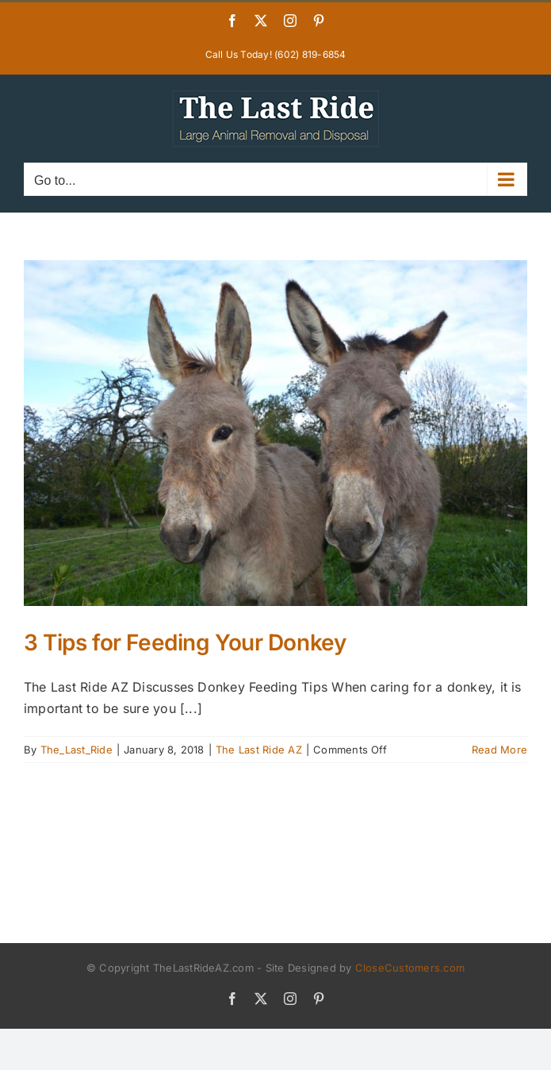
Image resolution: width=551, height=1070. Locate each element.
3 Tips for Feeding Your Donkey (185, 642)
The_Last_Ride (76, 749)
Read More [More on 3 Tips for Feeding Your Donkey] (499, 749)
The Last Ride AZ (259, 749)
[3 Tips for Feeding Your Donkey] (275, 433)
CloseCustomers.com (410, 967)
